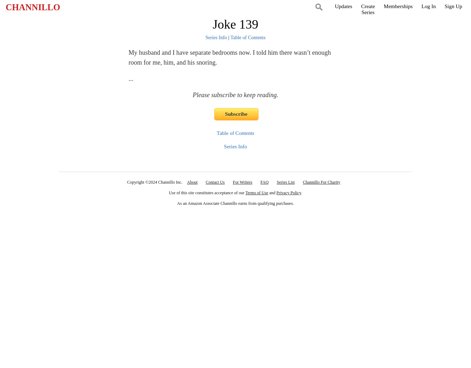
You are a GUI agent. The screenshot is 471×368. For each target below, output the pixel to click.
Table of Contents (248, 37)
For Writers (242, 182)
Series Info (216, 37)
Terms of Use (256, 192)
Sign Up (453, 6)
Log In (428, 6)
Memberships (398, 6)
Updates (343, 6)
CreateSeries (368, 9)
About (192, 182)
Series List (286, 182)
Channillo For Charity (322, 182)
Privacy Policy (289, 192)
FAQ (264, 182)
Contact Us (215, 182)
